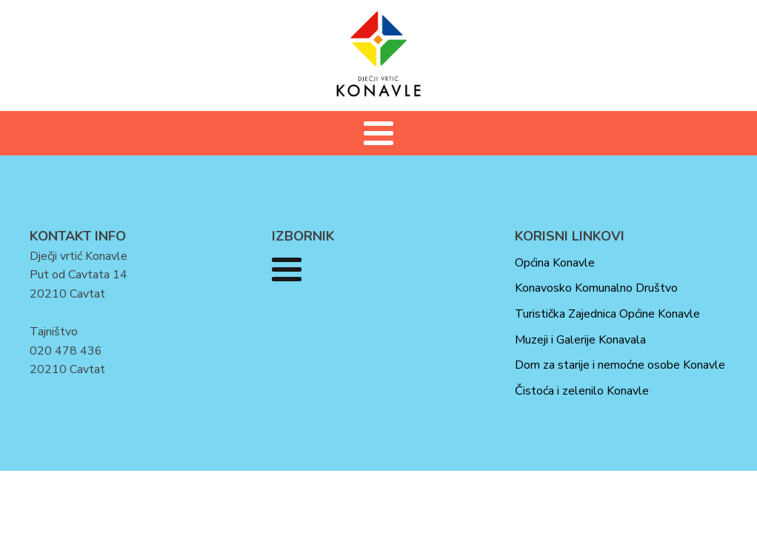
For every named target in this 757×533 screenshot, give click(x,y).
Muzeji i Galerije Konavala (580, 340)
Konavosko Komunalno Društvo (596, 288)
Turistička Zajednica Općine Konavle (607, 314)
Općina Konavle (555, 263)
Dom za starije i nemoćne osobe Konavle (620, 365)
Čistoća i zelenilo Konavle (582, 391)
